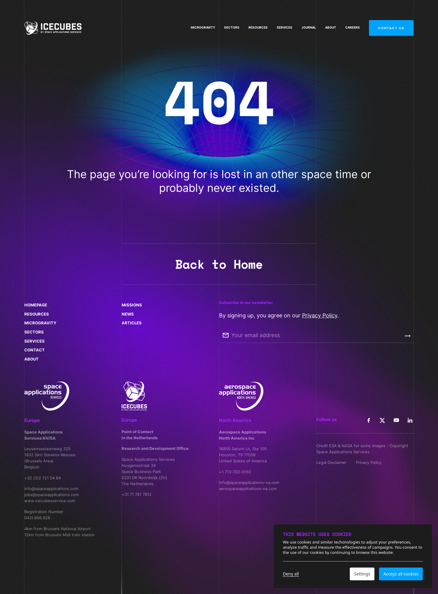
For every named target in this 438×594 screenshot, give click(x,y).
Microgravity (203, 27)
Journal (308, 26)
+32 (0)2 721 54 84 (42, 477)
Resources (258, 26)
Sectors (231, 27)
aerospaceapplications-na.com (248, 488)
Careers (352, 25)
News (128, 314)
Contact (34, 349)
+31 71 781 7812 (136, 494)
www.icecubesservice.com (49, 500)
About (330, 26)
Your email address (255, 335)
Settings (362, 574)
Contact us (391, 21)
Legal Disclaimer (331, 462)
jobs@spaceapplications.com (51, 494)
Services (284, 26)
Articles (132, 322)
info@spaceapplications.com (51, 488)
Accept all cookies (401, 574)
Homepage (35, 304)
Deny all (291, 574)
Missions (132, 304)
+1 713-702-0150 (235, 471)
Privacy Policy (319, 315)
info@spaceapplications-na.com (249, 482)
